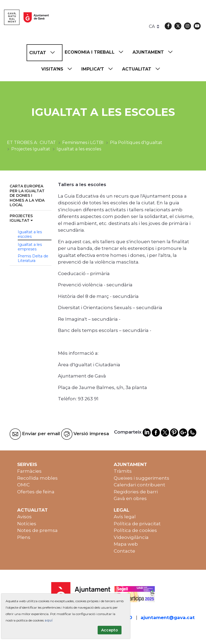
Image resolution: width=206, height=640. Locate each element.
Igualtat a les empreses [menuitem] (30, 247)
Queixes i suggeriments (141, 478)
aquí (49, 620)
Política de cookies (135, 530)
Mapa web (126, 544)
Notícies (26, 523)
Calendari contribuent (139, 484)
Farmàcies (29, 471)
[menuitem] (44, 52)
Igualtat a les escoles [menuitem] (30, 234)
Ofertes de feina (35, 491)
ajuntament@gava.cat (168, 617)
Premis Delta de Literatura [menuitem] (33, 258)
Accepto (109, 630)
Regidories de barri (136, 491)
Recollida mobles (37, 478)
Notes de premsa (37, 530)
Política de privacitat (137, 523)
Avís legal (125, 516)
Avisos (24, 516)
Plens (23, 537)
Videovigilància (131, 537)
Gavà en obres (130, 498)
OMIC (23, 484)
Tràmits (123, 471)
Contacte (124, 551)
